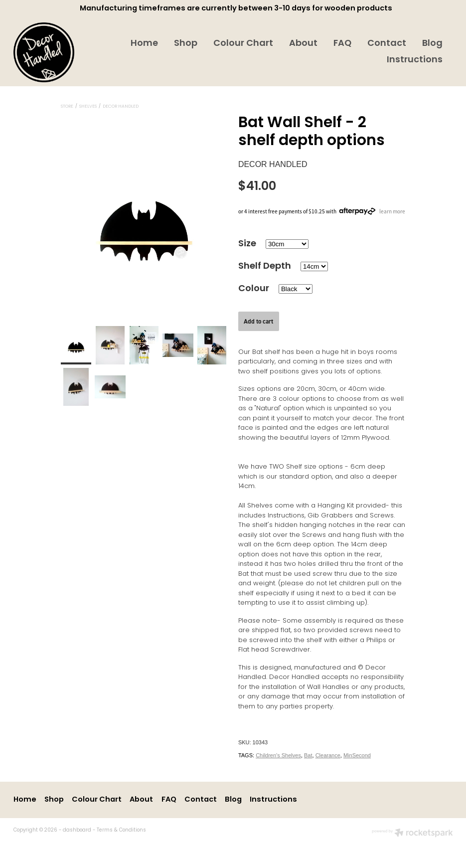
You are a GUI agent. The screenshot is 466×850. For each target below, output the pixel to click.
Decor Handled (121, 106)
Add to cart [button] (258, 321)
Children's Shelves (278, 755)
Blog (432, 43)
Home (144, 43)
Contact (386, 43)
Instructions (415, 60)
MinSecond (357, 755)
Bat (308, 755)
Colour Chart (243, 43)
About (303, 43)
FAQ (342, 43)
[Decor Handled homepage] (57, 52)
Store (67, 106)
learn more (392, 210)
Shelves (88, 106)
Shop (185, 43)
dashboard (77, 831)
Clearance (327, 755)
